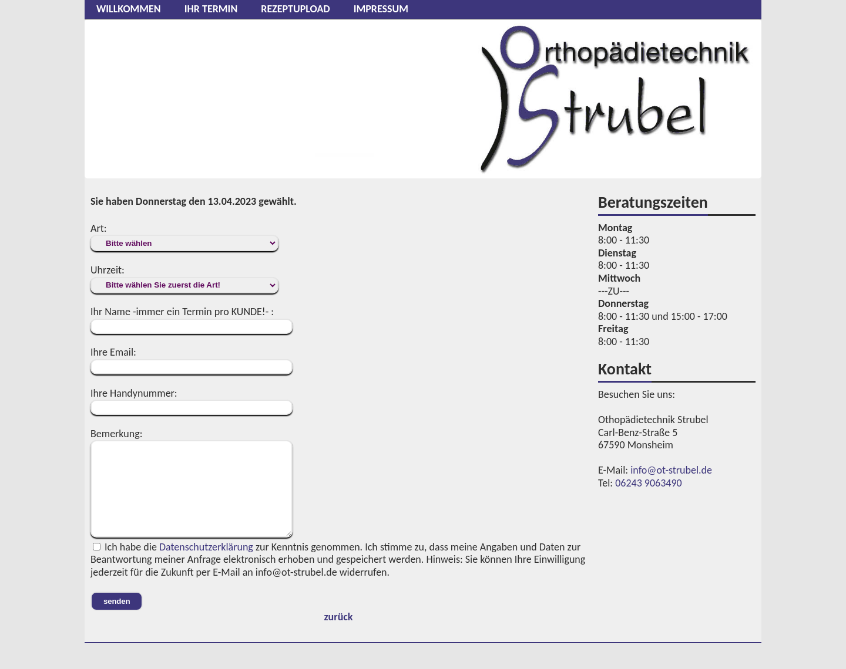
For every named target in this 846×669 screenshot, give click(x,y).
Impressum (381, 8)
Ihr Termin (211, 8)
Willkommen (128, 8)
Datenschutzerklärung (206, 546)
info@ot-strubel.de (671, 470)
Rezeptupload (295, 8)
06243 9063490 (648, 483)
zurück (338, 616)
